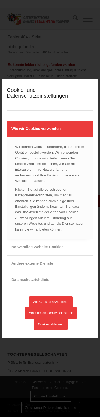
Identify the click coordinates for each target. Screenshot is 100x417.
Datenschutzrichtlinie (30, 279)
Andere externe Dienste (32, 263)
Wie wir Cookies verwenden (36, 129)
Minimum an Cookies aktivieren (51, 313)
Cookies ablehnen (50, 324)
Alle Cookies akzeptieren (50, 302)
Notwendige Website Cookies (37, 247)
